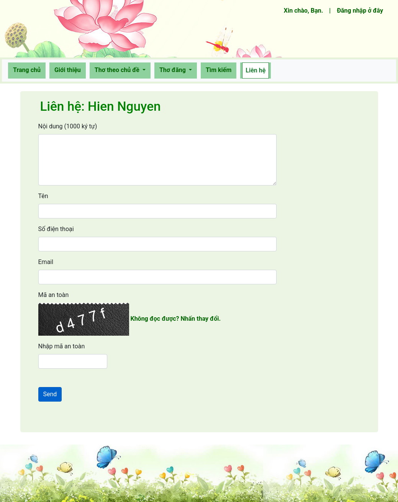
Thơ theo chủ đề (118, 70)
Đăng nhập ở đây (360, 10)
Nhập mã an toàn (61, 346)
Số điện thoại (56, 229)
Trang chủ (28, 69)
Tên (43, 196)
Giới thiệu (67, 70)
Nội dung (67, 126)
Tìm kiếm (218, 70)
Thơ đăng (173, 70)
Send (50, 394)
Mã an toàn (53, 295)
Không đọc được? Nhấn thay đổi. (175, 318)
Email (46, 262)
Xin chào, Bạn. (305, 10)
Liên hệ (255, 70)
